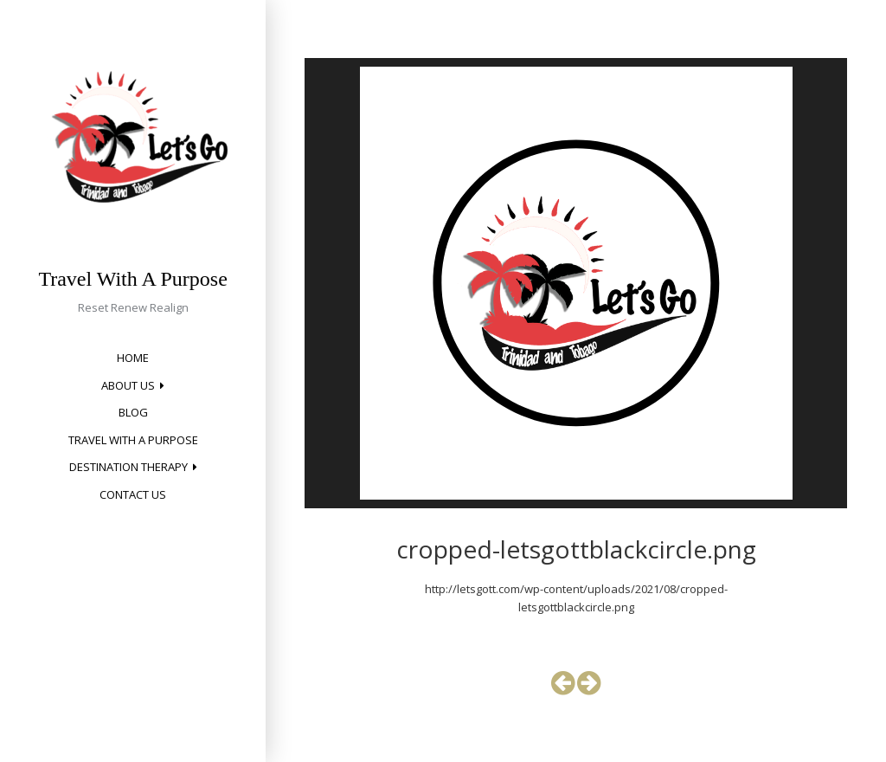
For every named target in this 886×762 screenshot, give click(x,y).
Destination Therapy (128, 467)
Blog (133, 412)
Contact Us (133, 494)
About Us (128, 385)
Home (133, 357)
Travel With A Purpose (132, 279)
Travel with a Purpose (133, 440)
